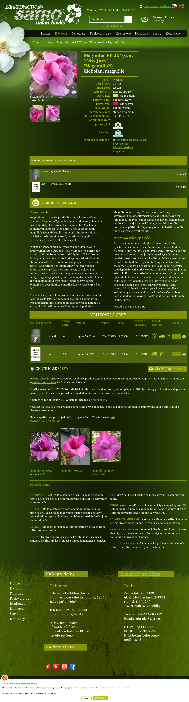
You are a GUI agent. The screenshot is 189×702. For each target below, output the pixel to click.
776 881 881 (105, 10)
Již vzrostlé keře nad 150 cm (130, 140)
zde (113, 417)
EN (181, 5)
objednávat (99, 400)
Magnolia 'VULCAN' (72, 470)
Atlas (67, 250)
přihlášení (165, 6)
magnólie (119, 151)
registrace (150, 6)
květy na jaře (120, 143)
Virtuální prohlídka (140, 573)
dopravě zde (121, 393)
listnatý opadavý (123, 147)
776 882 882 (128, 10)
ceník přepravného (44, 382)
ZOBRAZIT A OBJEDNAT (59, 203)
